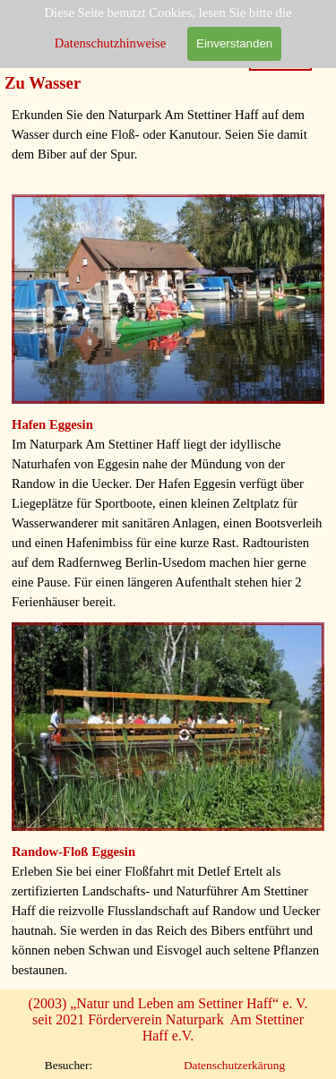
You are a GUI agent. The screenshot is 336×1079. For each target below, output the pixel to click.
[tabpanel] (168, 144)
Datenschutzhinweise (111, 43)
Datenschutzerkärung (234, 1065)
